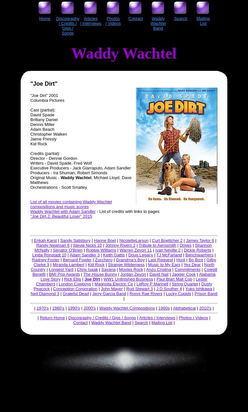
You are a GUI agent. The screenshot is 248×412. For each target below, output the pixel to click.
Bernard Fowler (77, 259)
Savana (108, 269)
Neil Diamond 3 (45, 293)
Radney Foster (45, 259)
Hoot (180, 259)
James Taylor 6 (200, 240)
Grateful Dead (76, 293)
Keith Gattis (114, 255)
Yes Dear (192, 264)
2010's (205, 308)
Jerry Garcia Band (109, 293)
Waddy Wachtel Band (111, 322)
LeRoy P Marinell (153, 284)
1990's (74, 308)
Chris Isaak (87, 269)
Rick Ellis (72, 279)
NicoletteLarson (134, 240)
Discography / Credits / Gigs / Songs (102, 317)
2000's (90, 308)
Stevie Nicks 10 (87, 245)
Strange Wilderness (126, 264)
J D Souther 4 (169, 288)
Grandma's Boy (130, 259)
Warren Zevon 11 (135, 250)
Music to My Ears (164, 264)
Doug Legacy (140, 255)
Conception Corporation (75, 288)
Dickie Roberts (198, 250)
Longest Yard (61, 269)
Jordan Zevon (133, 274)
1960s (164, 308)
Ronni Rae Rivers (145, 293)
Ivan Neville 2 (168, 250)
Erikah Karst (45, 240)
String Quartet (185, 284)
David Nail (159, 274)
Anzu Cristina (158, 269)
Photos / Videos (193, 317)
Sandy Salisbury (75, 240)
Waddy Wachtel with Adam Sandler (63, 211)
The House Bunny (100, 274)
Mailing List (161, 322)
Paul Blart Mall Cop (174, 279)
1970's (42, 308)
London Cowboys (75, 284)
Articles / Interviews (157, 317)
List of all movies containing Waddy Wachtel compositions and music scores (71, 204)
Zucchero (103, 259)
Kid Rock (96, 264)
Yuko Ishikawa (198, 288)
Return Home (52, 317)
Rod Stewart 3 (139, 288)
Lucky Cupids (178, 293)
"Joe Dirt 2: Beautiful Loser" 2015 (61, 216)
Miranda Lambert (68, 264)
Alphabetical (184, 308)
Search (141, 322)
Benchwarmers (199, 255)
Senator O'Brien (68, 250)
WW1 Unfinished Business (128, 279)
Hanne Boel (105, 240)
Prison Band (205, 293)
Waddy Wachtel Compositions (127, 308)
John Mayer (112, 288)
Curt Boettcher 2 (167, 240)
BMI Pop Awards (64, 274)
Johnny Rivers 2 (120, 245)
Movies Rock (131, 269)
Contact (80, 322)
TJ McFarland (169, 255)
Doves (185, 245)
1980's (58, 308)
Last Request (160, 259)
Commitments (188, 269)
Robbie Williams (101, 250)
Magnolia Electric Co (114, 284)
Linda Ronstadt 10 (49, 255)
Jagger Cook (184, 274)
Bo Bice (196, 259)
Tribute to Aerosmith (157, 245)
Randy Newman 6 (52, 245)
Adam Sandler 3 (84, 255)
